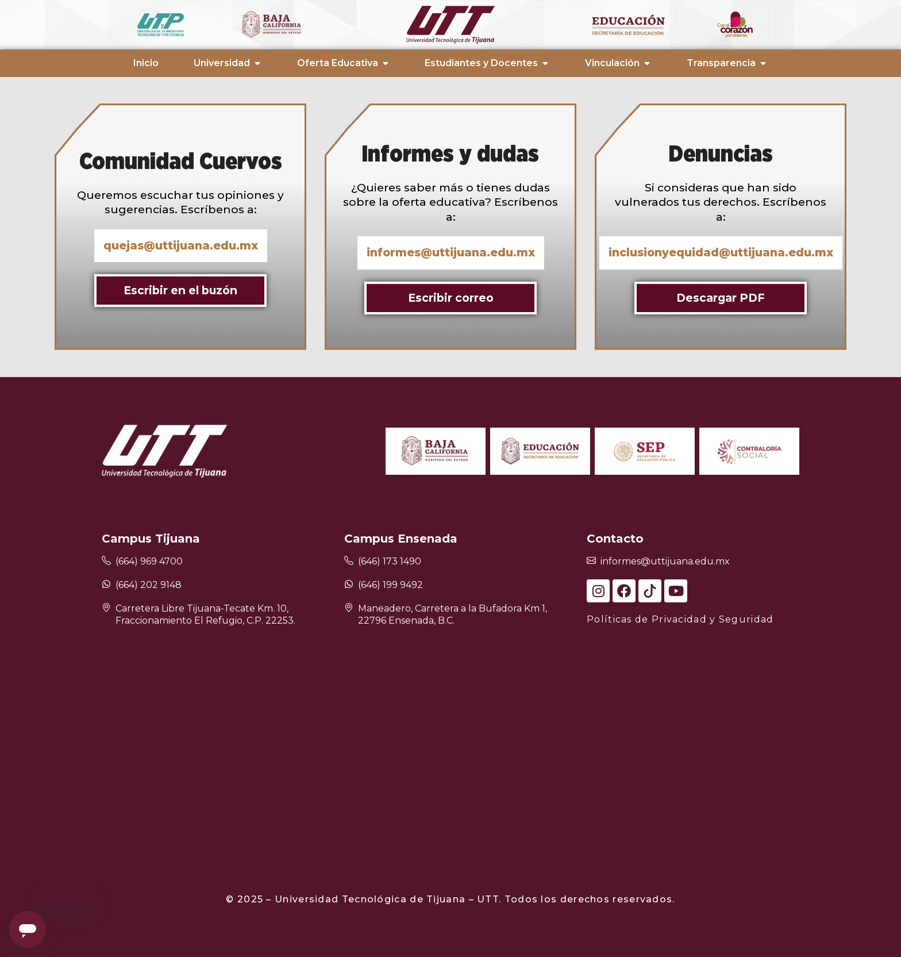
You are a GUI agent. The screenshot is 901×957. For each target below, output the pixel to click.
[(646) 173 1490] (348, 561)
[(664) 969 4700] (106, 561)
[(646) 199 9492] (348, 584)
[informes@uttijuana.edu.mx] (591, 561)
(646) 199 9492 (390, 584)
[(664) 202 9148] (106, 584)
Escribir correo (451, 298)
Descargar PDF (720, 298)
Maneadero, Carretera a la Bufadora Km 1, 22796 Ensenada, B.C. (452, 614)
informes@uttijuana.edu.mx (665, 561)
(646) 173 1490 (389, 561)
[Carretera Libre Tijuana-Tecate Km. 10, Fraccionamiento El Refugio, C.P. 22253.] (106, 608)
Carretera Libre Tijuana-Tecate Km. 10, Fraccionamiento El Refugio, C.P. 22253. (205, 614)
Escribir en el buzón (180, 290)
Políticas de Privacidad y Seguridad (680, 619)
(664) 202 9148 (148, 584)
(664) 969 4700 (149, 561)
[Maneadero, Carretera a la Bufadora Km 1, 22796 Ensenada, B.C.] (348, 608)
